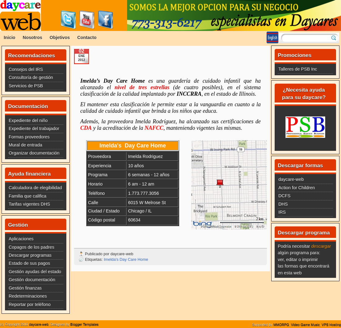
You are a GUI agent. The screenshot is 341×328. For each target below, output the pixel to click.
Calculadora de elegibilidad (35, 187)
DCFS (284, 195)
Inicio (9, 37)
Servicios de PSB (26, 85)
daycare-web (291, 179)
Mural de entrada (25, 144)
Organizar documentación (34, 153)
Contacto (86, 37)
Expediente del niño (28, 120)
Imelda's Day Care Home (126, 259)
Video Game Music (305, 324)
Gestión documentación (32, 279)
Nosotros (32, 37)
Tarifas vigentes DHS (29, 204)
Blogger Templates (84, 324)
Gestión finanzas (25, 288)
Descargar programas (30, 255)
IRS (282, 212)
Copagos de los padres (31, 247)
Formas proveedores (29, 136)
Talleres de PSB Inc (297, 69)
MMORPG (281, 324)
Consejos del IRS (26, 69)
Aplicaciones (21, 238)
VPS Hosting (331, 324)
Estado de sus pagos (29, 263)
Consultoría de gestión (31, 77)
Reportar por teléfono (30, 304)
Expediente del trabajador (34, 128)
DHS (283, 204)
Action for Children (296, 187)
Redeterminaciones (28, 296)
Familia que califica (27, 196)
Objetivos (60, 37)
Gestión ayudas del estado (35, 271)
